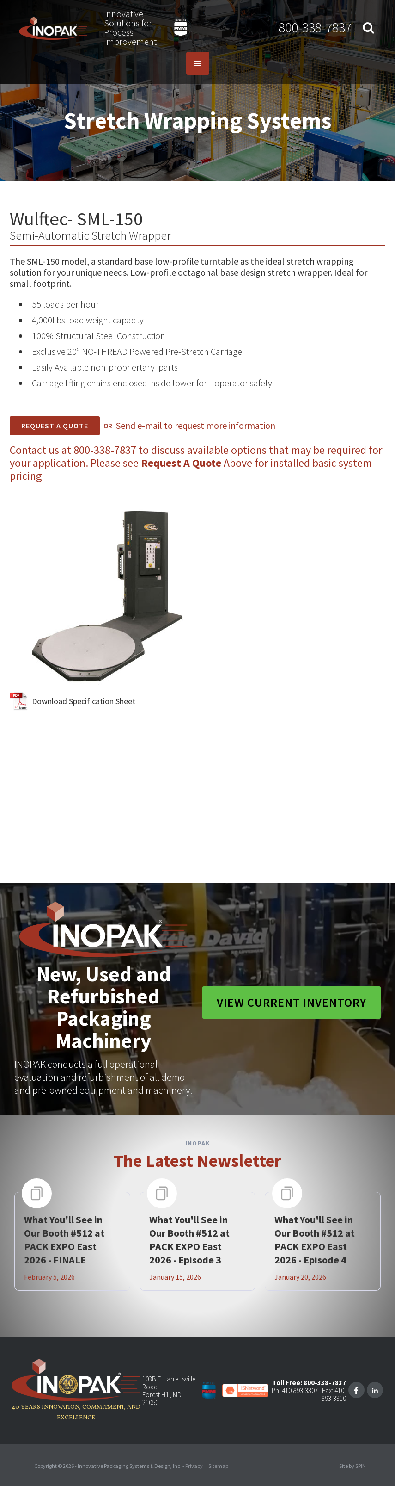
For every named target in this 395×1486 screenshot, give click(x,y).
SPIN (360, 1465)
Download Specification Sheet (83, 701)
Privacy (194, 1465)
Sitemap (218, 1465)
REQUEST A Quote (54, 425)
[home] (53, 27)
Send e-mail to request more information (195, 425)
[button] (197, 63)
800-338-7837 (315, 27)
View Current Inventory (291, 1002)
